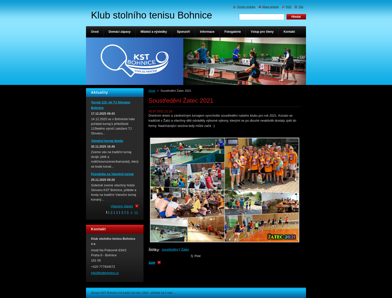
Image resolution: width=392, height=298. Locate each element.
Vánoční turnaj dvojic (107, 141)
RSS (288, 6)
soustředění (170, 249)
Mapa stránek (270, 6)
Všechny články (122, 206)
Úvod (151, 90)
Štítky (153, 250)
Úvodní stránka (246, 6)
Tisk (300, 6)
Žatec (185, 249)
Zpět (151, 263)
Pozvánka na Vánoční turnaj (112, 174)
